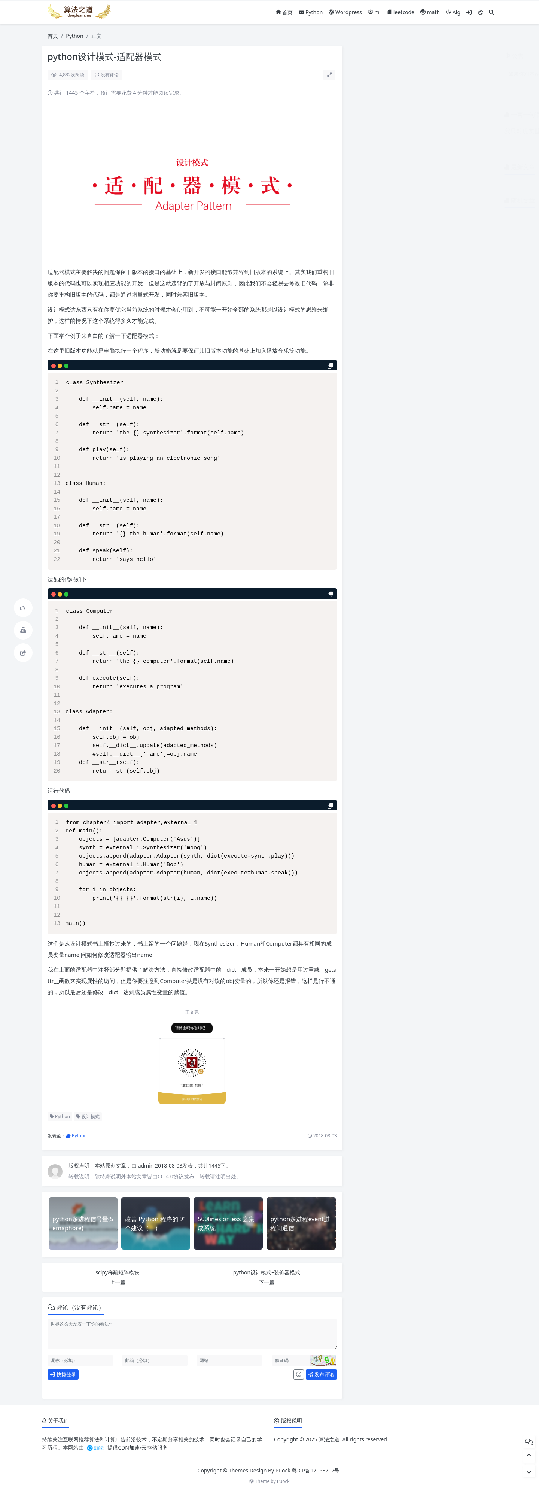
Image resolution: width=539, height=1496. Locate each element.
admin (146, 1165)
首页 (284, 12)
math (430, 12)
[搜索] (491, 12)
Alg (453, 12)
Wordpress (345, 12)
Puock (283, 1481)
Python (311, 12)
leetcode (400, 12)
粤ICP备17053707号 (315, 1470)
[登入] (469, 12)
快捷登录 (63, 1374)
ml (374, 12)
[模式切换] (480, 12)
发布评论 (321, 1374)
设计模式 (88, 1116)
